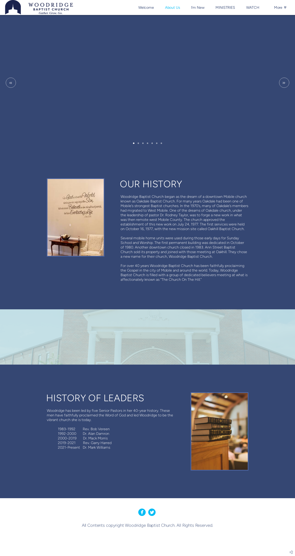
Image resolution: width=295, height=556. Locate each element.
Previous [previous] (11, 83)
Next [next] (284, 83)
